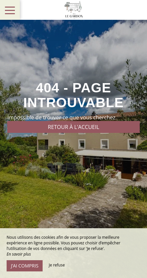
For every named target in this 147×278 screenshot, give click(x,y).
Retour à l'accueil (73, 127)
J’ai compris (24, 266)
